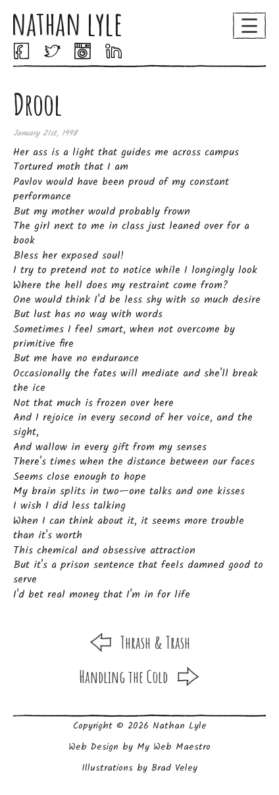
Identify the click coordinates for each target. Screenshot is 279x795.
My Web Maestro (174, 747)
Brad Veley (174, 768)
